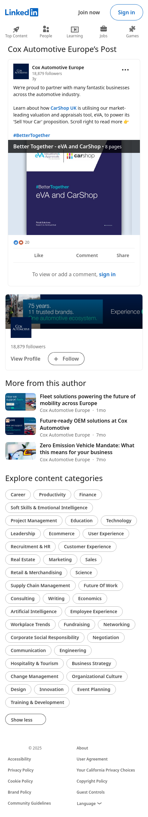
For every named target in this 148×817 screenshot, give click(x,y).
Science (83, 572)
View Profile (25, 358)
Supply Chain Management (40, 585)
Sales (91, 559)
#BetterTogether (31, 135)
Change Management (34, 676)
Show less (25, 720)
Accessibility (19, 759)
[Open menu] (125, 69)
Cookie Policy (20, 781)
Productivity (52, 494)
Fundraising (77, 624)
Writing (56, 598)
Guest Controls (91, 792)
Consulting (23, 598)
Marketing (60, 559)
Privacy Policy (20, 770)
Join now (89, 12)
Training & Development (37, 702)
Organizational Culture (97, 676)
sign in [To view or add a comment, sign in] (107, 274)
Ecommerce (62, 533)
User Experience (106, 533)
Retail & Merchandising (36, 572)
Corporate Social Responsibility (45, 637)
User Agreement (92, 759)
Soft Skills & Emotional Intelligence (49, 507)
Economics (89, 598)
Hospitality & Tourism (34, 663)
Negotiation (106, 637)
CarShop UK (63, 108)
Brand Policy (19, 792)
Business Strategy (91, 663)
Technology (118, 520)
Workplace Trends (30, 624)
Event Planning (93, 689)
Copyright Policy (92, 781)
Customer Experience (87, 546)
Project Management (34, 520)
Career (18, 494)
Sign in (126, 12)
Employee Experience (93, 611)
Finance (88, 494)
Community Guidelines (29, 803)
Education (82, 520)
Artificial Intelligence (34, 611)
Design (18, 689)
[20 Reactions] (21, 242)
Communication (28, 650)
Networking (116, 624)
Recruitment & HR (30, 546)
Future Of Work (101, 585)
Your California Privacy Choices (106, 770)
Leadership (23, 533)
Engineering (73, 650)
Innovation (51, 689)
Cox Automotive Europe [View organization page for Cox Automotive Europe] (58, 67)
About (82, 748)
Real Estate (23, 559)
